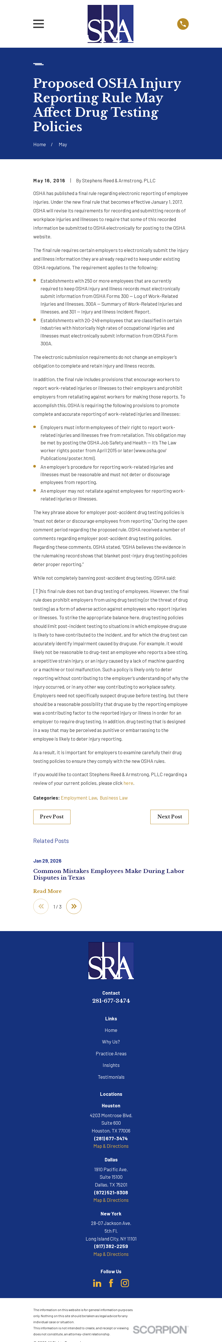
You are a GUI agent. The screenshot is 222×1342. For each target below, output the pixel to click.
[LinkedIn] (97, 1283)
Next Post (169, 817)
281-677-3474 (111, 1001)
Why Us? (111, 1042)
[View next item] (74, 906)
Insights (111, 1065)
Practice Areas (111, 1053)
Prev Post (52, 817)
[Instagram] (125, 1283)
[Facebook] (111, 1283)
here (128, 783)
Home (111, 1030)
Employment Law (79, 797)
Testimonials (111, 1077)
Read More (47, 891)
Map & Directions (111, 1146)
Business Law (114, 797)
